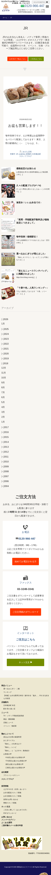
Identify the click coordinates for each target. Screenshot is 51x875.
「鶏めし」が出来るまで (12, 744)
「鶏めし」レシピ (9, 747)
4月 (3, 407)
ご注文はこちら (36, 59)
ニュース (4, 713)
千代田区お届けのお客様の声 (16, 761)
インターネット (25, 633)
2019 (5, 358)
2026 (4, 319)
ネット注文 (25, 662)
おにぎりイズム (9, 740)
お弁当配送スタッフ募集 (12, 793)
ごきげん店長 (26, 152)
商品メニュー (6, 686)
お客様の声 (7, 754)
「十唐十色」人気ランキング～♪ (32, 288)
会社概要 (4, 772)
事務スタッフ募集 (9, 803)
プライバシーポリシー (11, 775)
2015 (5, 437)
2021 (5, 349)
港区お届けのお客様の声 (14, 764)
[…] (21, 174)
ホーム (5, 17)
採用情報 (4, 786)
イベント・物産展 (9, 726)
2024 (5, 334)
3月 (3, 412)
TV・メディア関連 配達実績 (13, 716)
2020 (5, 353)
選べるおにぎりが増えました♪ (31, 254)
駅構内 (29, 154)
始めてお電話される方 (25, 561)
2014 (5, 442)
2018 (4, 363)
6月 (3, 397)
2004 (5, 486)
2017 (5, 427)
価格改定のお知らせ (26, 168)
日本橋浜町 (36, 154)
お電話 (25, 532)
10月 (3, 377)
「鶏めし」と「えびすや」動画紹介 (16, 751)
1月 (3, 323)
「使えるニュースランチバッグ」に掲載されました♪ (32, 272)
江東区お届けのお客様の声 (15, 768)
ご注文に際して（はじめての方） (15, 810)
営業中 (12, 154)
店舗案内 (4, 702)
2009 (5, 466)
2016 (5, 432)
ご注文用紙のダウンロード (26, 612)
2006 (5, 481)
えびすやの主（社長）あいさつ (14, 789)
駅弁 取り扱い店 (9, 709)
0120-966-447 (26, 538)
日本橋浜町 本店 (9, 705)
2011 (5, 457)
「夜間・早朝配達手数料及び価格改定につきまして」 (32, 221)
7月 (3, 392)
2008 (5, 471)
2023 (5, 339)
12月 (3, 368)
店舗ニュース (8, 723)
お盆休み (22, 154)
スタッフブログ (25, 156)
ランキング (7, 692)
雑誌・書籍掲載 (9, 719)
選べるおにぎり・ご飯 (11, 689)
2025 (5, 329)
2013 (5, 447)
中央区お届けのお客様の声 (15, 757)
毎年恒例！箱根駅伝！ (27, 236)
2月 (3, 417)
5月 (3, 402)
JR (17, 154)
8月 (3, 387)
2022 (5, 344)
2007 (5, 476)
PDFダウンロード (9, 813)
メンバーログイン (40, 2)
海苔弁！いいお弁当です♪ (28, 202)
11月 (3, 373)
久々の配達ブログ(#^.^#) (28, 185)
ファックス (25, 582)
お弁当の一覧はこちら (17, 59)
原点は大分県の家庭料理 (12, 737)
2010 (5, 461)
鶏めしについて (7, 734)
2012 (5, 452)
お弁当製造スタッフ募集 (12, 796)
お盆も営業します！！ (25, 125)
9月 (3, 382)
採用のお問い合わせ (10, 799)
